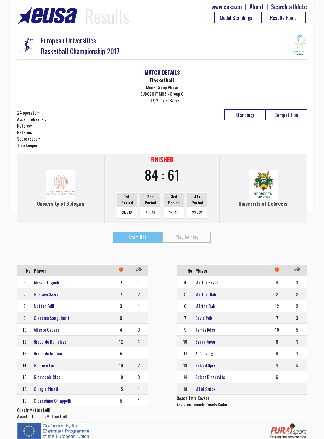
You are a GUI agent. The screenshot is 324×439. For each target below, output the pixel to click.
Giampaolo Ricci (48, 377)
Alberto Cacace (47, 329)
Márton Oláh (205, 294)
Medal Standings (236, 17)
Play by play (186, 237)
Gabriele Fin (44, 365)
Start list (137, 237)
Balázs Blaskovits (210, 377)
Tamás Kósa (205, 329)
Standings (245, 115)
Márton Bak (205, 306)
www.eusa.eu (227, 6)
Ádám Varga (205, 353)
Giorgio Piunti (46, 388)
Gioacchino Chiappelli (52, 400)
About (256, 6)
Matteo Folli (44, 306)
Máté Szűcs (205, 388)
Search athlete (289, 6)
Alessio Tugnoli (46, 282)
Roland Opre (205, 365)
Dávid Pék (203, 318)
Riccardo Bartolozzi (50, 341)
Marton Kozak (207, 282)
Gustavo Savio (46, 294)
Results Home (283, 17)
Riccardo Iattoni (48, 353)
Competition (286, 115)
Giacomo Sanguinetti (52, 318)
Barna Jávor (205, 341)
